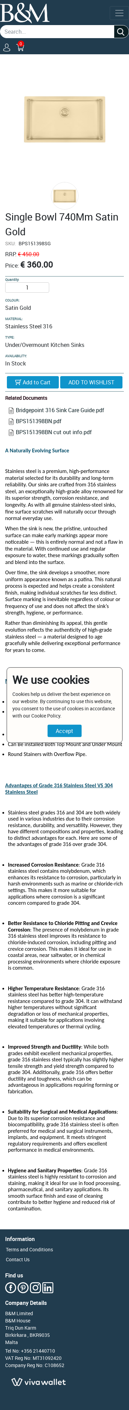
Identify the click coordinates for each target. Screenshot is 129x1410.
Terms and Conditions (29, 1249)
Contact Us (18, 1259)
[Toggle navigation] (119, 13)
